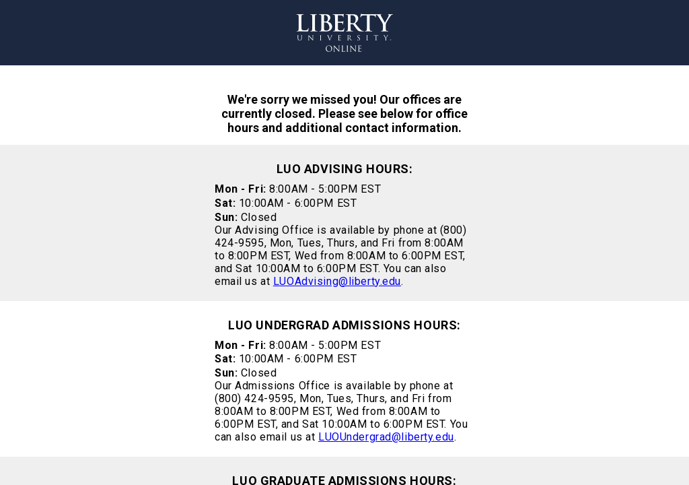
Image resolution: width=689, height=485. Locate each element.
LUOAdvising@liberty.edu (337, 281)
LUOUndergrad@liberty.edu (386, 436)
